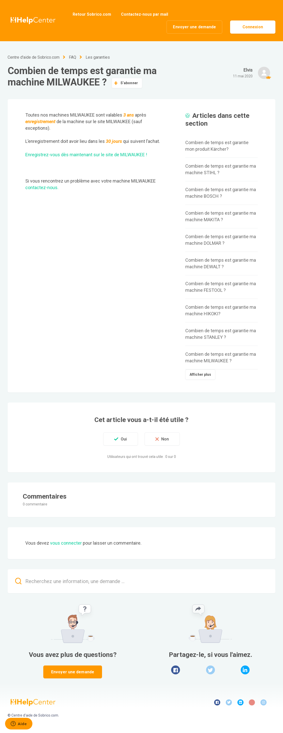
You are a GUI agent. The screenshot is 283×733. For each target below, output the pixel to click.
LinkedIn (245, 669)
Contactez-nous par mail (144, 14)
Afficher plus (200, 374)
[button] (120, 439)
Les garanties (98, 57)
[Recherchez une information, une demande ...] (141, 581)
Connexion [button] (252, 27)
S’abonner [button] (129, 83)
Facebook (175, 669)
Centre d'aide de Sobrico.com (33, 57)
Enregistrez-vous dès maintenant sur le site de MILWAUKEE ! (86, 154)
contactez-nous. (41, 187)
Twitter (210, 669)
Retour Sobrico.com (92, 14)
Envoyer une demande (194, 27)
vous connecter (66, 543)
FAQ (72, 57)
